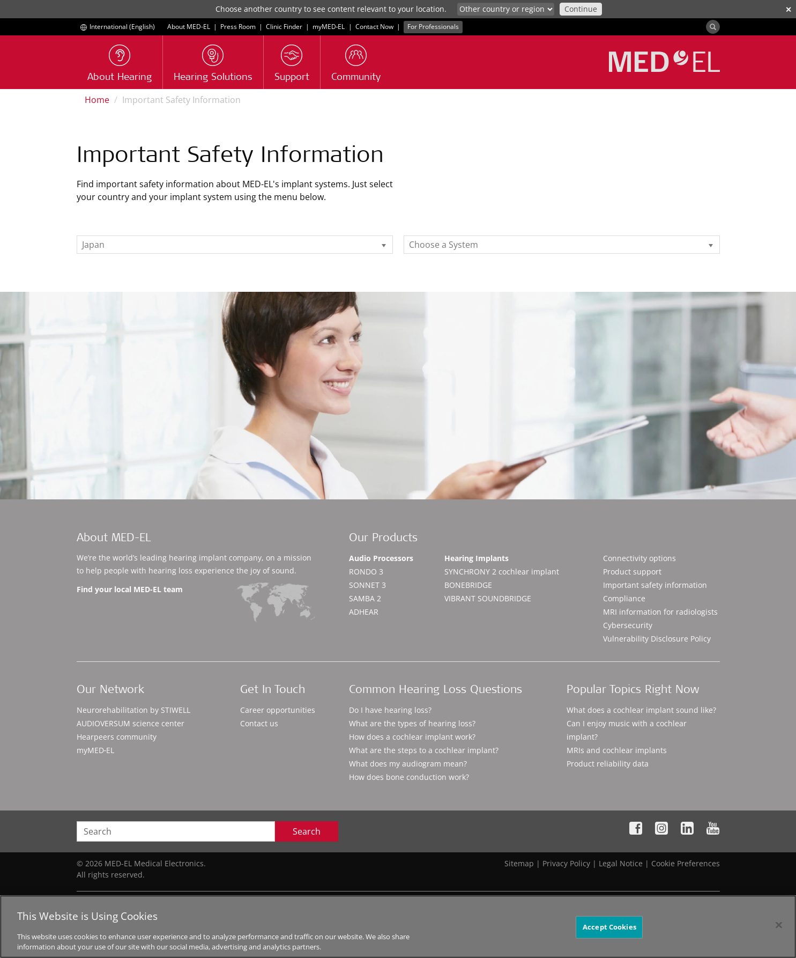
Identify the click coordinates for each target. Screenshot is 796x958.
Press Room (238, 26)
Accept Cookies (609, 936)
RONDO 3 (366, 571)
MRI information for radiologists (660, 612)
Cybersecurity (627, 625)
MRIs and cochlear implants (617, 750)
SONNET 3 (367, 585)
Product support (632, 571)
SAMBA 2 (365, 598)
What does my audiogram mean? (408, 763)
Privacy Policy (566, 863)
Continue (580, 9)
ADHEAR (363, 612)
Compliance (624, 598)
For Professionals (433, 26)
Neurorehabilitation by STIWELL (133, 710)
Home (97, 100)
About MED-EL (188, 26)
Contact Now (374, 26)
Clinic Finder (284, 26)
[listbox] (235, 244)
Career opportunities (277, 710)
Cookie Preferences (685, 863)
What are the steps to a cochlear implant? (424, 750)
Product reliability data (608, 763)
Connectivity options (639, 558)
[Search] (713, 27)
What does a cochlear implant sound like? (641, 710)
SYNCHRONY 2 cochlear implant (501, 571)
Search (307, 831)
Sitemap (519, 863)
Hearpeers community (117, 737)
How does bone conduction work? (409, 777)
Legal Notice (621, 863)
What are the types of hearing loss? (412, 723)
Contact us (259, 723)
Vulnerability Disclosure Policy (657, 638)
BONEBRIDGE (468, 585)
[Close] (779, 934)
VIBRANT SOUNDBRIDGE (487, 598)
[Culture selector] (505, 9)
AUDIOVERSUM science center (130, 723)
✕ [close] (788, 9)
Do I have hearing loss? (390, 710)
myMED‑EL (329, 26)
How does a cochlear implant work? (412, 737)
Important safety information (655, 585)
